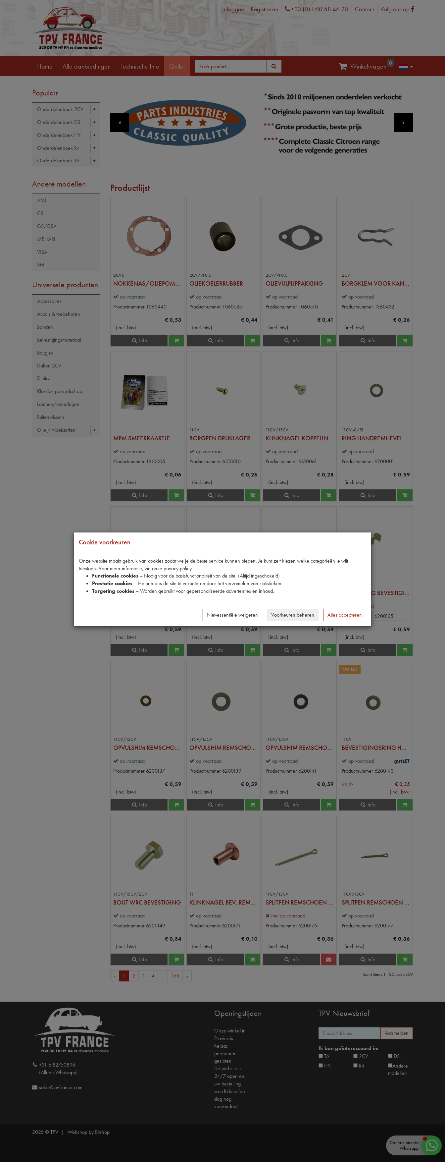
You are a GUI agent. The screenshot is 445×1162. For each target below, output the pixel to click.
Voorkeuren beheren (292, 614)
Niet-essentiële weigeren (232, 614)
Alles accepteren (344, 614)
